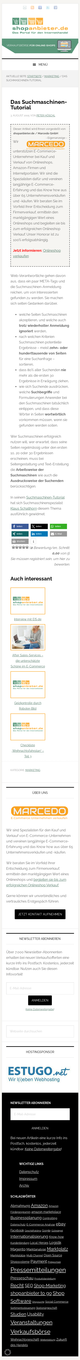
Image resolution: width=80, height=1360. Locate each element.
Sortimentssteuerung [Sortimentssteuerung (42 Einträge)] (22, 1307)
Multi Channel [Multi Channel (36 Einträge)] (34, 1255)
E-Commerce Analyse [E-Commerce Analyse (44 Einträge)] (40, 1224)
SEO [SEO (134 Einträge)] (29, 1285)
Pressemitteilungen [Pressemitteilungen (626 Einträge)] (38, 1269)
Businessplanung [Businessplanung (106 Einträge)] (26, 1217)
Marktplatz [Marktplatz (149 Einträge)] (57, 1248)
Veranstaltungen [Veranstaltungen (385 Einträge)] (31, 1322)
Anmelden (40, 1000)
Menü (43, 64)
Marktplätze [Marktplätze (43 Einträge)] (18, 1255)
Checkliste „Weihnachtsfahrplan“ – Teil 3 (27, 735)
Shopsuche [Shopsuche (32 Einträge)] (38, 1302)
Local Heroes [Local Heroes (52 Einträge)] (39, 1242)
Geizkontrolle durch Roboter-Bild (27, 690)
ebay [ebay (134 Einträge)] (61, 1224)
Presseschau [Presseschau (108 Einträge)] (21, 1278)
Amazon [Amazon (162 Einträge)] (39, 1205)
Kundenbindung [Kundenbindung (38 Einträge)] (19, 1242)
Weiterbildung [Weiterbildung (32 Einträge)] (47, 1339)
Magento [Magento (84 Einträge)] (18, 1249)
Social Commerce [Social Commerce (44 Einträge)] (56, 1301)
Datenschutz (29, 1172)
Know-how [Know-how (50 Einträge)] (56, 1236)
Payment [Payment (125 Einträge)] (39, 1261)
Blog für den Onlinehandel (40, 25)
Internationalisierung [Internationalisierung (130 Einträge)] (29, 1236)
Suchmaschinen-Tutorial (45, 497)
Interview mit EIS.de (27, 604)
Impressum (28, 1179)
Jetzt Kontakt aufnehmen (40, 914)
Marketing (32, 770)
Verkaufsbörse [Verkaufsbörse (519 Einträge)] (30, 1331)
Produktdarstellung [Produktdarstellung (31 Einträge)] (45, 1278)
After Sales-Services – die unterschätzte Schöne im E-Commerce (27, 646)
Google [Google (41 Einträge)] (46, 1230)
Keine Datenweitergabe (40, 1009)
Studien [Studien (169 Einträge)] (18, 1314)
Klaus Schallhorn (23, 508)
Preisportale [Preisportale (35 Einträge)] (54, 1261)
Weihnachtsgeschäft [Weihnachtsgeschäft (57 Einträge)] (24, 1339)
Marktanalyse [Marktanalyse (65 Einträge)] (36, 1249)
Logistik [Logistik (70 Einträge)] (55, 1243)
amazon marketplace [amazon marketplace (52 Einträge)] (46, 1212)
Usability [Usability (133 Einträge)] (35, 1314)
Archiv (24, 1185)
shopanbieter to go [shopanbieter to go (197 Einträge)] (31, 1293)
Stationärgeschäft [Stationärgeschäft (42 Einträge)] (46, 1307)
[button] (20, 526)
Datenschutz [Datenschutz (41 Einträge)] (18, 1224)
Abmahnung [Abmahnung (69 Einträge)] (20, 1206)
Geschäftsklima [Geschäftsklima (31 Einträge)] (33, 1230)
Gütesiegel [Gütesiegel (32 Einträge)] (57, 1230)
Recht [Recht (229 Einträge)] (17, 1285)
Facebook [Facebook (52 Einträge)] (17, 1230)
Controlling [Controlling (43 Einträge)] (49, 1218)
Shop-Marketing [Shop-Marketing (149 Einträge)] (50, 1285)
